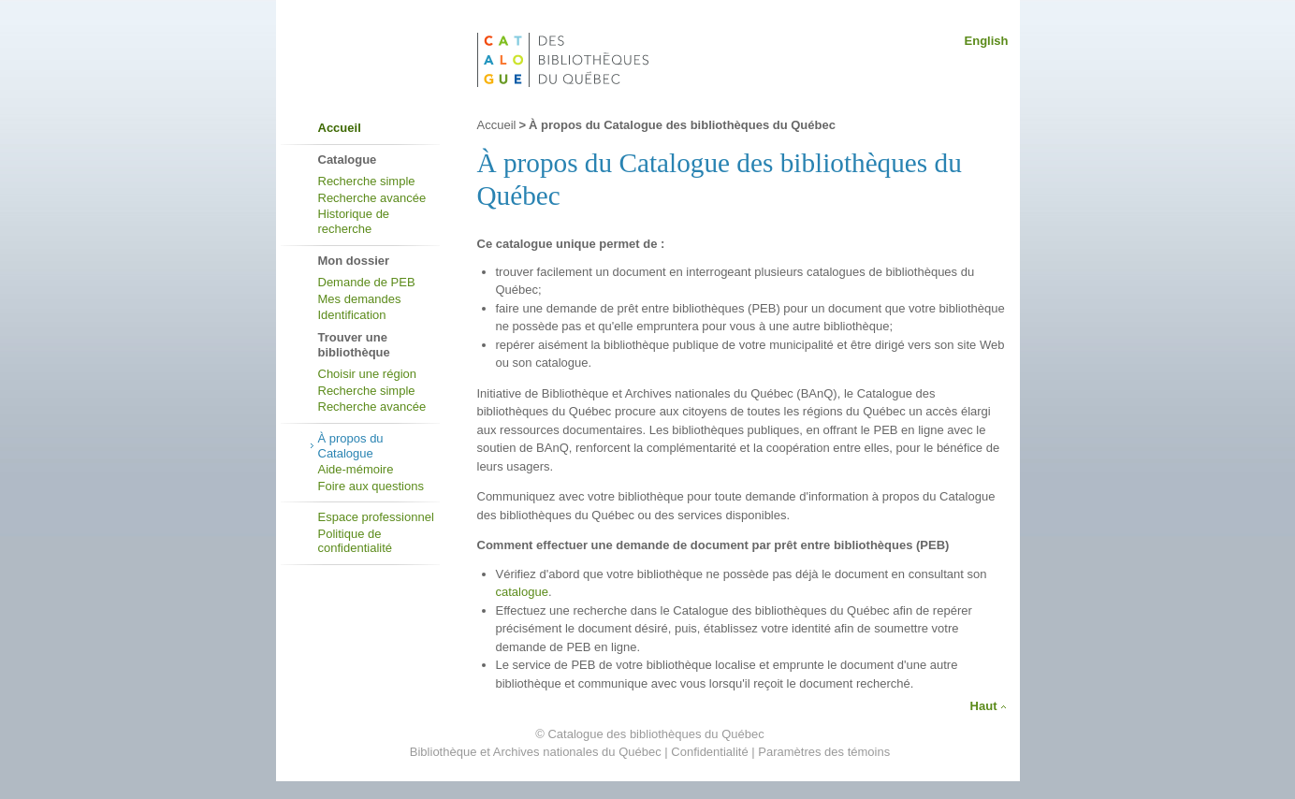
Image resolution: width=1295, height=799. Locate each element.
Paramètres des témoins (824, 752)
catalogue (522, 592)
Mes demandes (359, 299)
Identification (352, 315)
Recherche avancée (372, 198)
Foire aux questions (371, 486)
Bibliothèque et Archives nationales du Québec (536, 752)
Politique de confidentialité (355, 541)
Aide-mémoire (356, 469)
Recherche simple (366, 181)
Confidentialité (709, 752)
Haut (983, 706)
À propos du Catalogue (351, 445)
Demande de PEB (366, 282)
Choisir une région (367, 374)
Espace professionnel (376, 517)
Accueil (339, 128)
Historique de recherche (354, 221)
